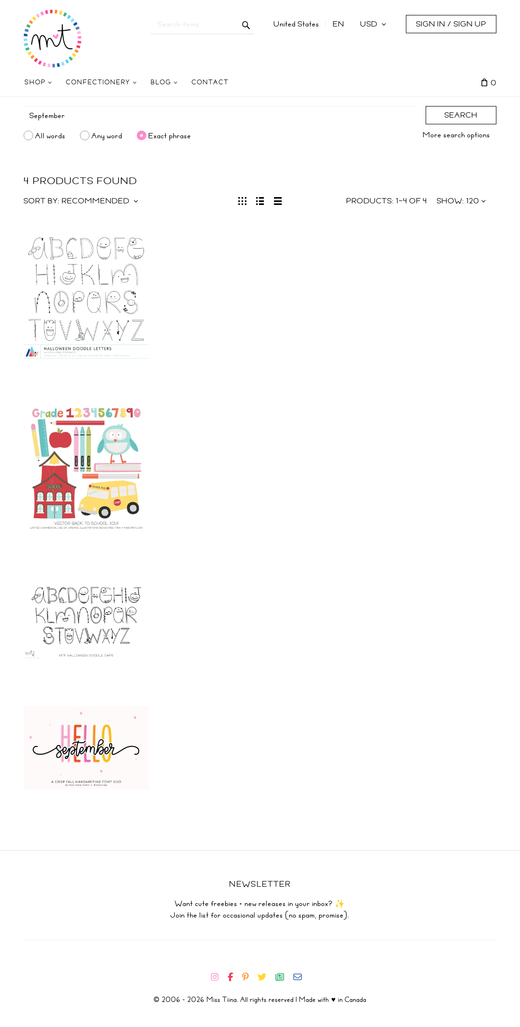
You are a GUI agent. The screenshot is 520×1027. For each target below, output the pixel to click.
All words (50, 135)
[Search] (220, 115)
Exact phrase (169, 135)
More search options (456, 135)
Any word (106, 135)
